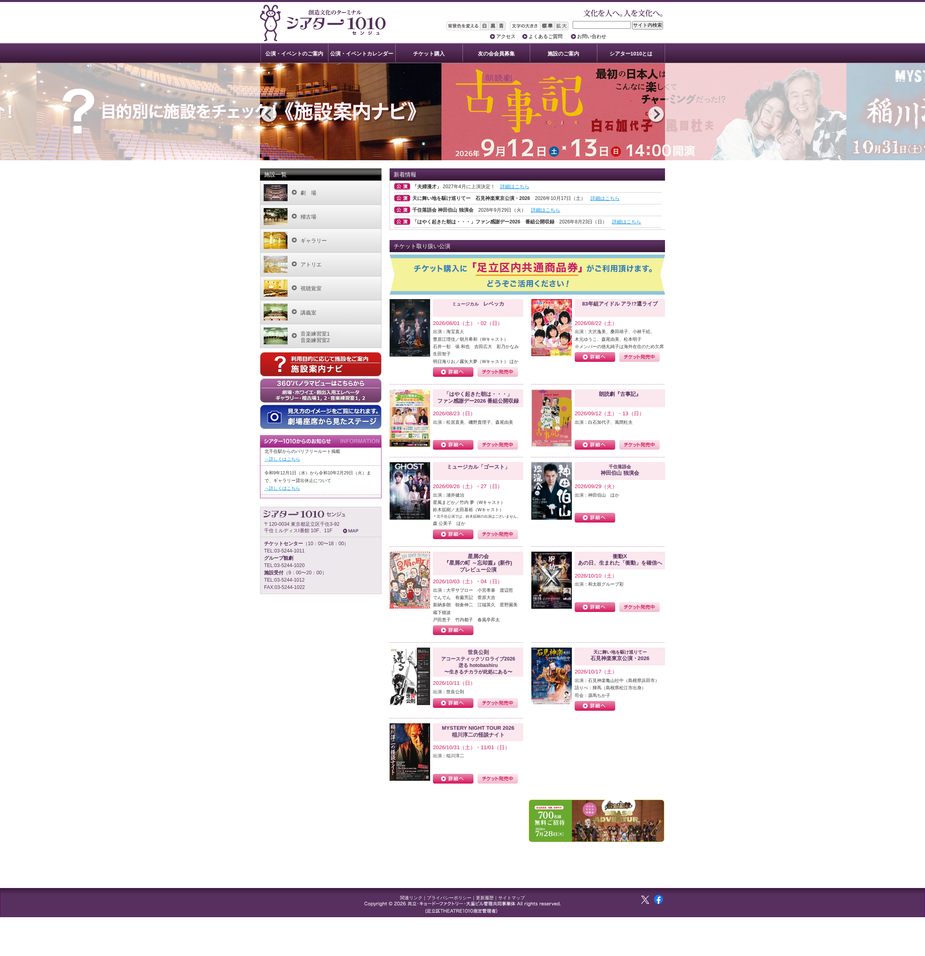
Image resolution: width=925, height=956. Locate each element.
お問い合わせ (591, 36)
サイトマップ (511, 897)
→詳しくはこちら (282, 459)
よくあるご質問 (546, 36)
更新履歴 (485, 897)
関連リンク (411, 897)
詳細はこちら (514, 186)
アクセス (506, 36)
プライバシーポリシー (449, 897)
